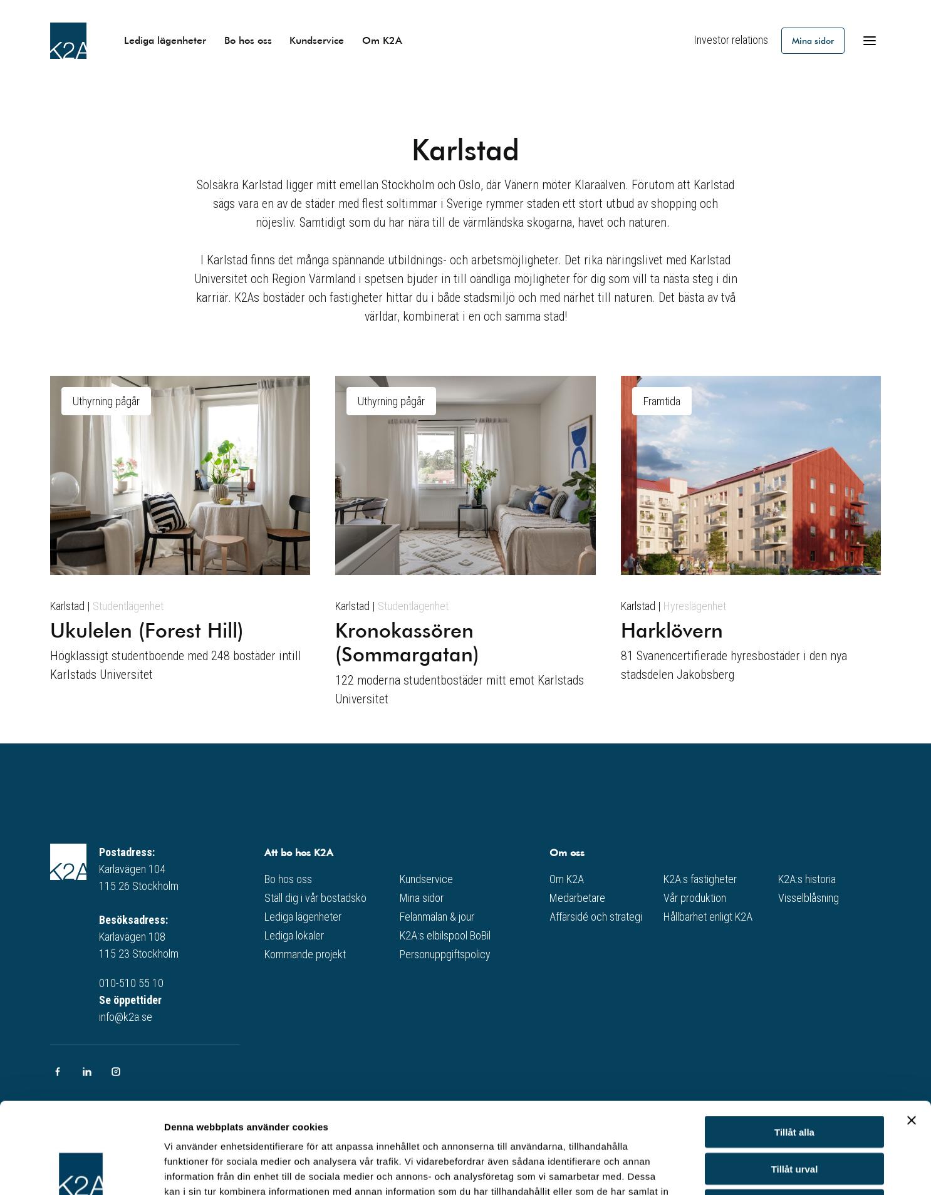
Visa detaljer (681, 1170)
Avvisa (794, 1114)
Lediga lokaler (294, 935)
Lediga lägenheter (165, 39)
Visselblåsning (808, 897)
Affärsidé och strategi (595, 916)
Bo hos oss (248, 39)
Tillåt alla (794, 1041)
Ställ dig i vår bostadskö (315, 897)
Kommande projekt (305, 954)
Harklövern (672, 629)
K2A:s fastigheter (700, 879)
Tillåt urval (794, 1078)
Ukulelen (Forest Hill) (147, 629)
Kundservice (316, 39)
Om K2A (382, 39)
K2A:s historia (807, 879)
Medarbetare (577, 897)
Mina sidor (813, 40)
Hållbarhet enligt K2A (707, 916)
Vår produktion (694, 897)
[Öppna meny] (869, 40)
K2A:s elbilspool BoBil (445, 935)
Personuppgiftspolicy (445, 954)
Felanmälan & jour (437, 916)
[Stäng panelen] (911, 1029)
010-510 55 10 (131, 983)
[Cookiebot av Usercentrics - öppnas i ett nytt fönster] (81, 1170)
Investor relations (731, 39)
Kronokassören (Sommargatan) (407, 641)
